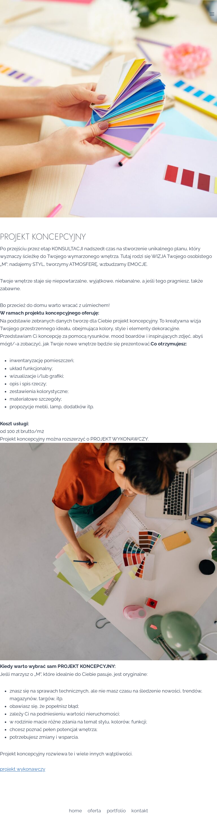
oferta (94, 810)
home (75, 810)
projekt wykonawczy (22, 769)
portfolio (116, 810)
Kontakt (139, 810)
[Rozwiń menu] (212, 14)
